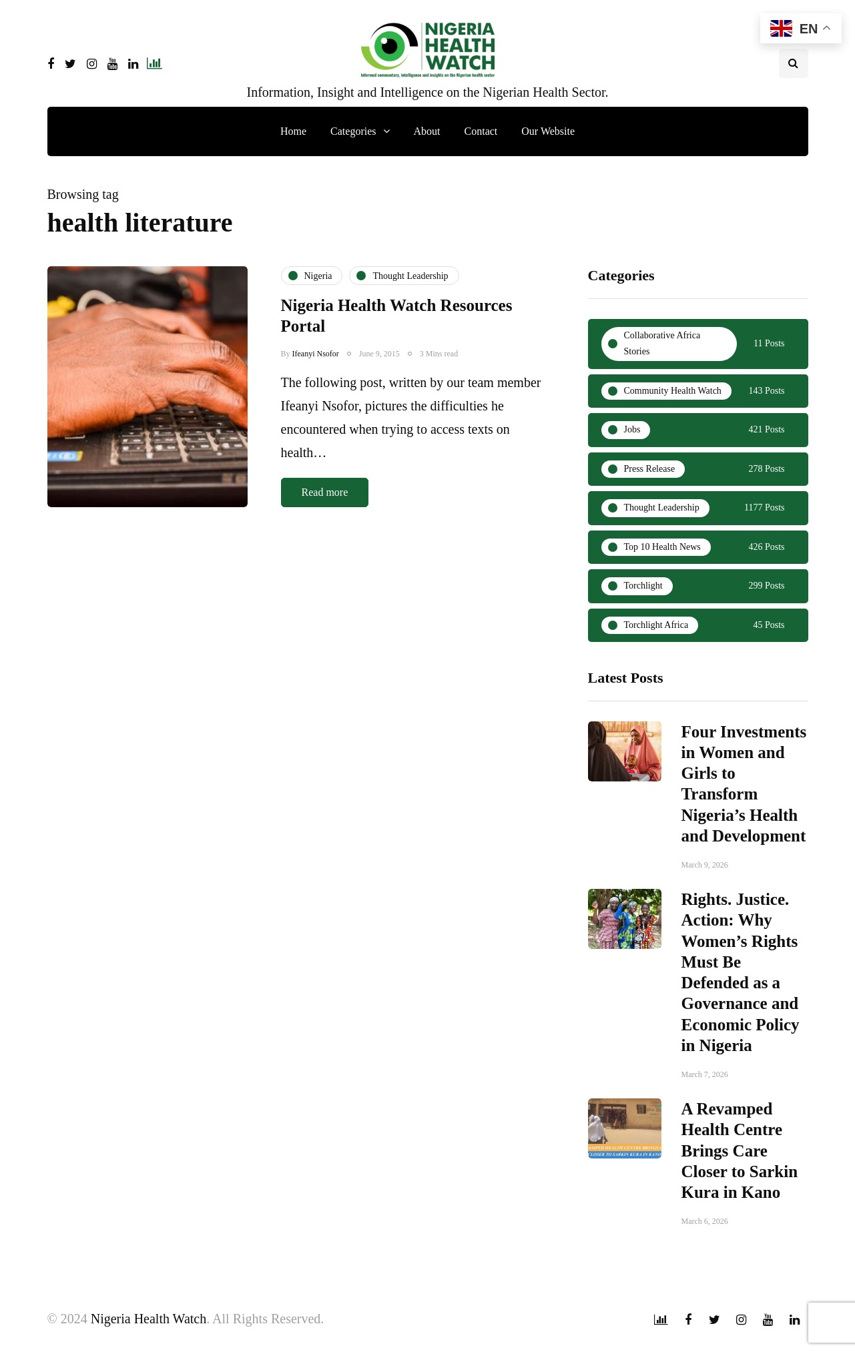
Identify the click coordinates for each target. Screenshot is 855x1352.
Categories (353, 131)
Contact (481, 131)
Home (293, 131)
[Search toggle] (793, 63)
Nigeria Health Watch (149, 1318)
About (427, 131)
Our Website (548, 131)
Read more (325, 492)
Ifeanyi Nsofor (315, 353)
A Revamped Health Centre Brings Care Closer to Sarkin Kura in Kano (739, 1156)
